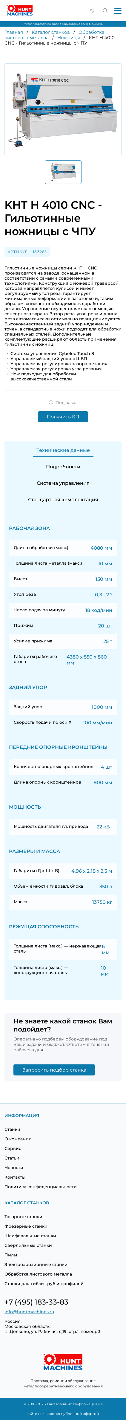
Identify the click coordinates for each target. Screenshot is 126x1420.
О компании (18, 1139)
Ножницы (68, 37)
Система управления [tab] (63, 483)
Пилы (10, 1255)
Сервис (12, 1148)
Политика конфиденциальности (40, 1186)
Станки (12, 1129)
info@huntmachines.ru (29, 1311)
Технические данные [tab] (63, 450)
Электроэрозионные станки (35, 1264)
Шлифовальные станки (30, 1235)
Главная (13, 32)
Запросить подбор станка (54, 1070)
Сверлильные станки (28, 1245)
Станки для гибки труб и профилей (44, 1283)
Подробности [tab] (63, 467)
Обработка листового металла (38, 1274)
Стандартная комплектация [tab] (63, 499)
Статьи (11, 1158)
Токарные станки (23, 1216)
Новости (13, 1167)
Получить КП (63, 417)
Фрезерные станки (25, 1226)
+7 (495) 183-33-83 (36, 1302)
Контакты (14, 1177)
